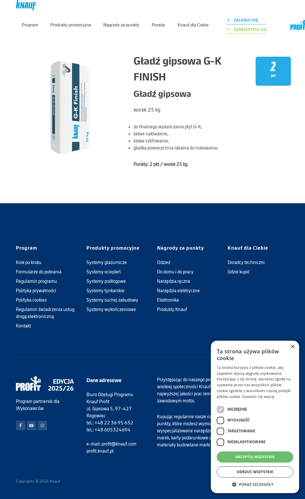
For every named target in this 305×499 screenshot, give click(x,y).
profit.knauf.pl (100, 451)
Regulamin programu (36, 281)
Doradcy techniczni (246, 262)
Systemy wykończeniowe (111, 309)
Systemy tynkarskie (105, 291)
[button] (255, 484)
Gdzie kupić (239, 272)
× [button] (292, 347)
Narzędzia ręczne (173, 281)
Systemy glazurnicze (106, 262)
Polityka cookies (31, 300)
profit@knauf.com (118, 444)
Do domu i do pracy (175, 272)
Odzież (163, 262)
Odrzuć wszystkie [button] (255, 471)
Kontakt (23, 326)
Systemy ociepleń (103, 272)
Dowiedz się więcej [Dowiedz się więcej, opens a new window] (258, 396)
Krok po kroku (28, 262)
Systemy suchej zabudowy (112, 300)
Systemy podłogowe (106, 281)
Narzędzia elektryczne (178, 291)
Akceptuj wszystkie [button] (254, 456)
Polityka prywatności (36, 291)
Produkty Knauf (172, 309)
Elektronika (168, 300)
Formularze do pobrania (38, 272)
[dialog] (255, 417)
